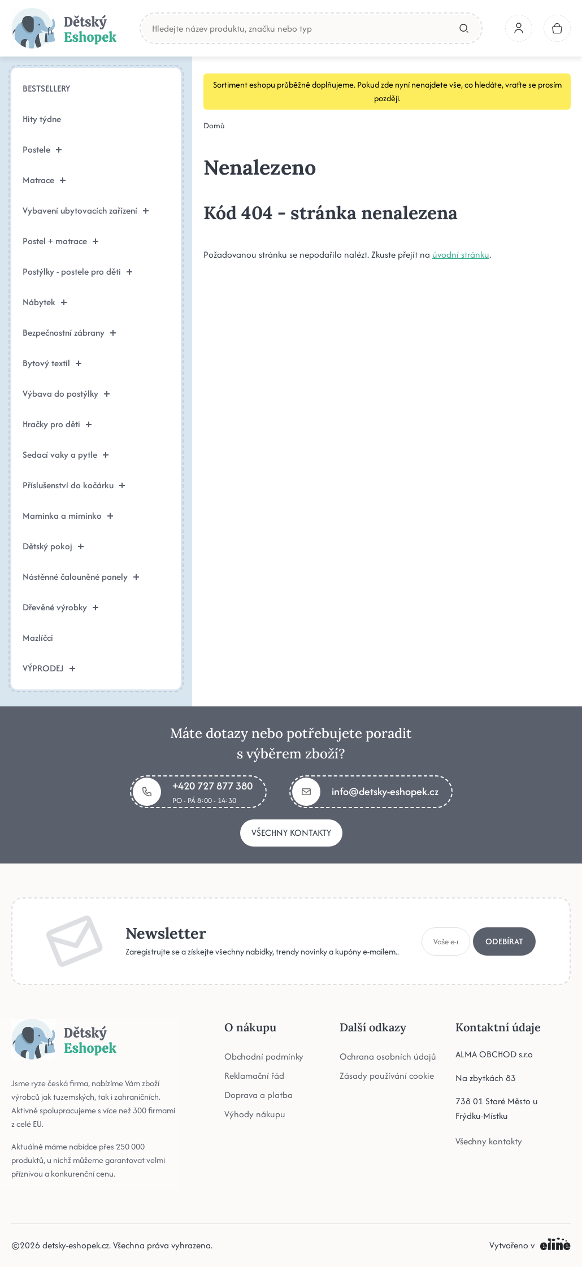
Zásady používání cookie (387, 1075)
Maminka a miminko (68, 515)
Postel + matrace (60, 241)
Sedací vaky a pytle (65, 454)
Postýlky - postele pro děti (77, 271)
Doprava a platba (258, 1094)
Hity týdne (42, 118)
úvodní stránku (460, 254)
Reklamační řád (254, 1075)
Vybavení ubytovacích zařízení (86, 210)
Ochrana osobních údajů (388, 1056)
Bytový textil (52, 363)
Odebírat (504, 941)
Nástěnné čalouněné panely (81, 576)
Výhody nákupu (254, 1114)
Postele (42, 149)
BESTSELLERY (46, 88)
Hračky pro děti (57, 424)
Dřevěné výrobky (60, 607)
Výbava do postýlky (66, 393)
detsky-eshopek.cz (75, 1245)
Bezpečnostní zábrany (69, 332)
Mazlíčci (38, 637)
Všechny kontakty (291, 832)
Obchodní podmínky (263, 1056)
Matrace (44, 179)
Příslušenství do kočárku (74, 485)
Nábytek (45, 302)
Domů (214, 125)
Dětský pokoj (53, 546)
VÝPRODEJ (49, 668)
